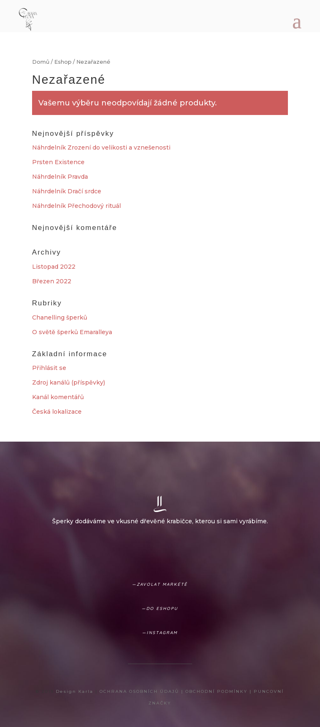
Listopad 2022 (53, 266)
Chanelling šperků (59, 317)
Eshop (63, 62)
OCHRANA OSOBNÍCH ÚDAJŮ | (142, 691)
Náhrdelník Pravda (60, 176)
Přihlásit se (49, 368)
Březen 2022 (51, 281)
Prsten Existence (58, 162)
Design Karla (74, 691)
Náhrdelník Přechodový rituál (76, 206)
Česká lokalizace (57, 411)
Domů (41, 62)
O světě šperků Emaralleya (72, 332)
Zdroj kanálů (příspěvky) (68, 382)
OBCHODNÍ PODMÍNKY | (219, 691)
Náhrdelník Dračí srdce (66, 191)
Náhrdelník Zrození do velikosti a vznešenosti (101, 147)
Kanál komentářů (58, 397)
